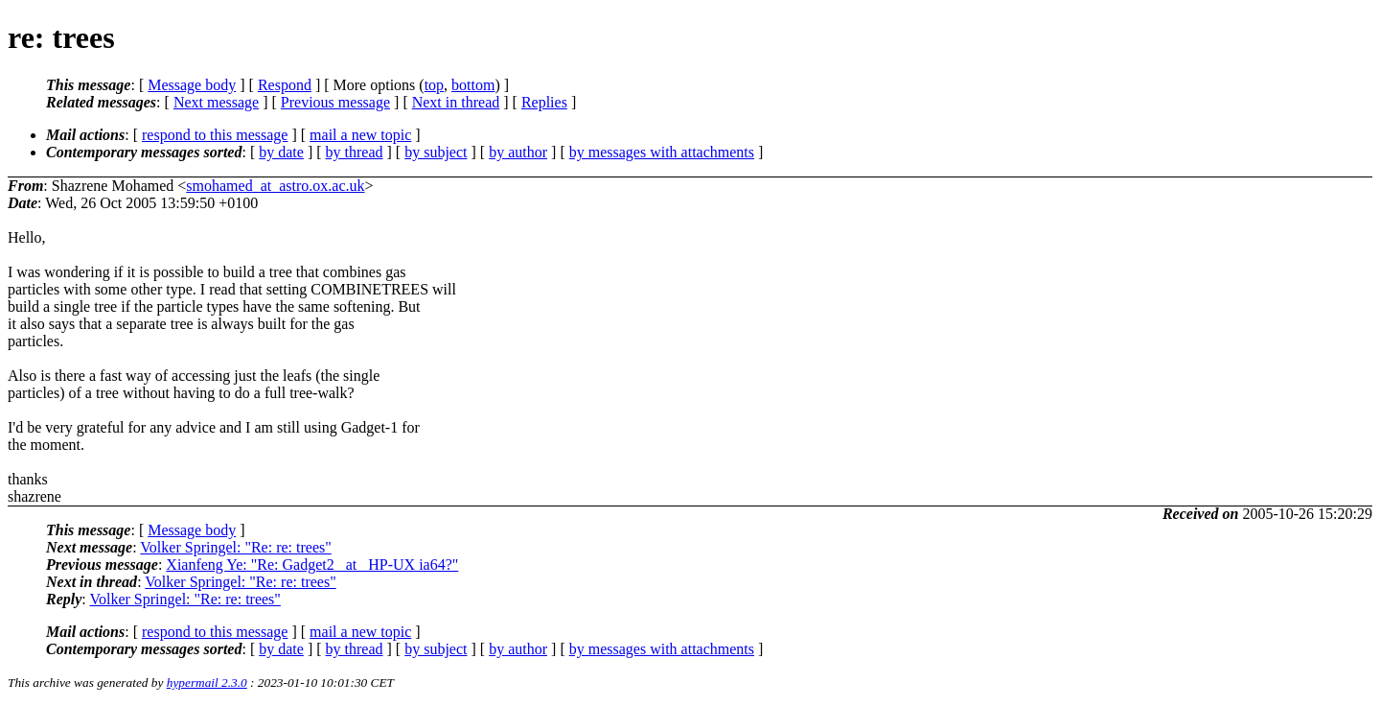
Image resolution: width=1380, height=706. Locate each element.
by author (518, 152)
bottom (472, 85)
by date (281, 152)
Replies (544, 102)
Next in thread (456, 102)
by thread (354, 152)
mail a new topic (360, 135)
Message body (192, 85)
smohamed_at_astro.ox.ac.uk (275, 185)
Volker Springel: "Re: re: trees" (235, 547)
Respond (284, 85)
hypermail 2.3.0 (207, 682)
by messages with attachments (661, 152)
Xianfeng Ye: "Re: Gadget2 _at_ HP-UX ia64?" (312, 564)
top (434, 85)
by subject (435, 152)
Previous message (335, 102)
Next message (216, 102)
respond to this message (215, 135)
